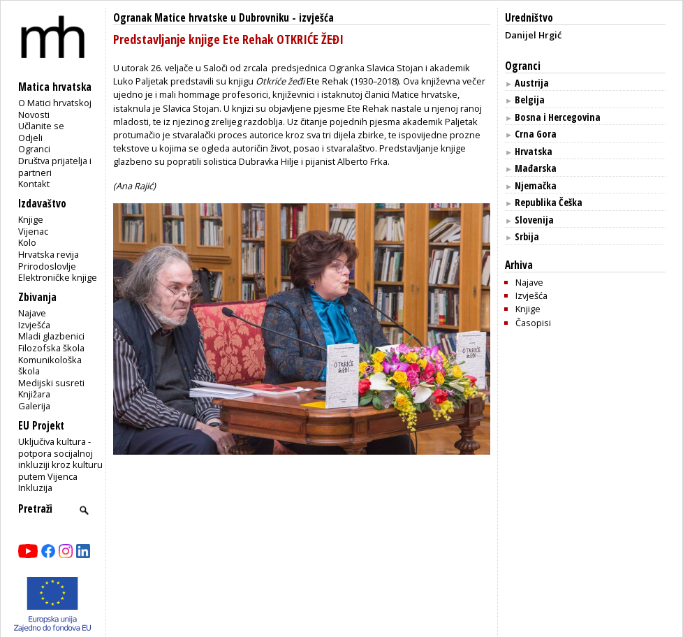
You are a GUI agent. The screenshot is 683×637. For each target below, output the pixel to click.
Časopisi (533, 322)
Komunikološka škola (50, 365)
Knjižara (34, 394)
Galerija (34, 406)
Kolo (27, 242)
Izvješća (34, 324)
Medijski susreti (51, 382)
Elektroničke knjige (57, 277)
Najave (32, 313)
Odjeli (30, 137)
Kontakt (34, 183)
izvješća (316, 17)
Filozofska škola (51, 348)
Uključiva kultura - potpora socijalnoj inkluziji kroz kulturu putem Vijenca (60, 459)
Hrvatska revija (48, 254)
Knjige (30, 219)
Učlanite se (41, 125)
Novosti (34, 114)
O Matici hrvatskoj (54, 102)
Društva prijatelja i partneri (54, 166)
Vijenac (33, 231)
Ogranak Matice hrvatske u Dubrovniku (201, 17)
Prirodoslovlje (47, 266)
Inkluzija (35, 487)
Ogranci (34, 148)
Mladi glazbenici (51, 336)
